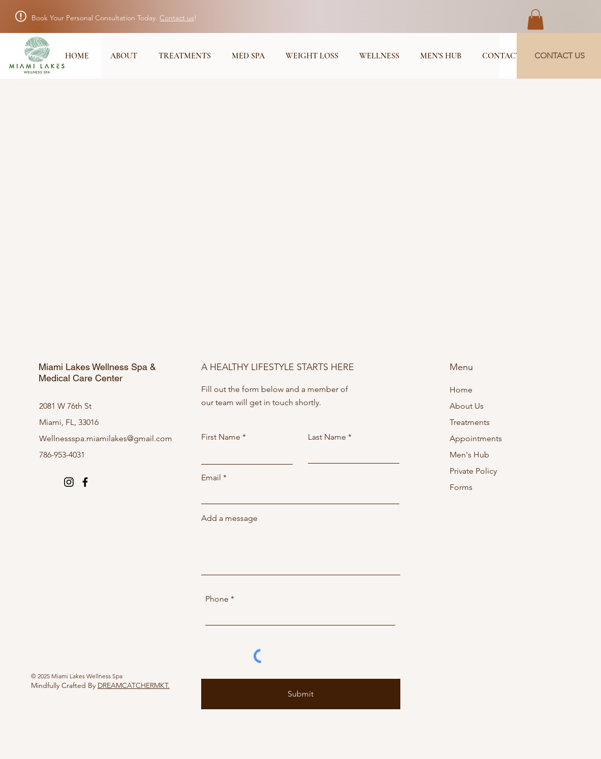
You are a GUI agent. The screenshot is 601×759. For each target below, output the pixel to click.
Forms (461, 487)
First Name (220, 437)
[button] (535, 19)
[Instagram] (68, 482)
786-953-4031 (62, 454)
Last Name (327, 437)
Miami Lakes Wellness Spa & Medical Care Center (97, 372)
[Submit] (300, 694)
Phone (217, 599)
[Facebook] (85, 482)
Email (211, 478)
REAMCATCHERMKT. (136, 685)
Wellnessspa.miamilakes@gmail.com (105, 438)
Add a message (229, 518)
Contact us (177, 17)
